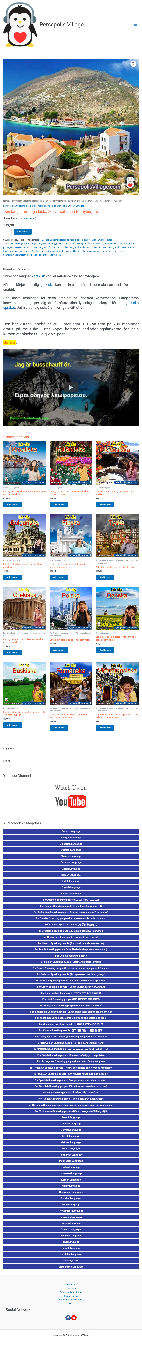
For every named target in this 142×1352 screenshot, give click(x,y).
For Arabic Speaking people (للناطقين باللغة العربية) (71, 902)
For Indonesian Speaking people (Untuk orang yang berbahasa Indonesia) (71, 1014)
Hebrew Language (71, 1144)
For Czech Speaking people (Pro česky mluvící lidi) (71, 939)
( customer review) (26, 218)
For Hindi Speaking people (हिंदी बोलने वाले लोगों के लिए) (71, 1001)
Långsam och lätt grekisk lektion (101, 243)
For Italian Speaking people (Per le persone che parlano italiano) (71, 1020)
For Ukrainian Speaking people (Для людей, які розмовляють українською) (71, 1107)
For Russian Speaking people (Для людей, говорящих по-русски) (71, 1076)
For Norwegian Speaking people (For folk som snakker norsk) (71, 1045)
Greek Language (77, 205)
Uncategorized (71, 1262)
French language (71, 1119)
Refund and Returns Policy (71, 1302)
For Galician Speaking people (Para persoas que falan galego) (71, 976)
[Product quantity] (7, 232)
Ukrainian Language (71, 1256)
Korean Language (71, 1182)
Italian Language (71, 1169)
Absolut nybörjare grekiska (21, 243)
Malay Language (71, 1188)
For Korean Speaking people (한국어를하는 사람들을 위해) (71, 1032)
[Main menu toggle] (135, 24)
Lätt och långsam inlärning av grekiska (103, 247)
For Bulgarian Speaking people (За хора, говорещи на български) (71, 914)
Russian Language (71, 1225)
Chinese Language (71, 858)
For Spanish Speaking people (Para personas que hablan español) (71, 1082)
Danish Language (71, 877)
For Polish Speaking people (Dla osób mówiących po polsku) (71, 1057)
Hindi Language (71, 1150)
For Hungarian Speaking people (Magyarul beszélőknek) (71, 1008)
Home (6, 201)
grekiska (47, 285)
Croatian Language (70, 864)
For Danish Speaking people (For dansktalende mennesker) (71, 945)
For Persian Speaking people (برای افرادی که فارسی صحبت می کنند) (71, 1051)
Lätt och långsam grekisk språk (71, 247)
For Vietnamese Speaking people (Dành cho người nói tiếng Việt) (71, 1113)
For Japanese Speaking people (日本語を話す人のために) (71, 1026)
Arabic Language (71, 833)
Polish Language (71, 1207)
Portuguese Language (71, 1213)
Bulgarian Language (71, 846)
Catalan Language (71, 852)
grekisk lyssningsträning (44, 243)
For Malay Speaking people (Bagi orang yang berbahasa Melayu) (71, 1039)
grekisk (39, 276)
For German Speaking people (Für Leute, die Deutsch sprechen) (71, 983)
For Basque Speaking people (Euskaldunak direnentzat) (71, 908)
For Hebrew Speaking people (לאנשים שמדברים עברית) (71, 995)
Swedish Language (70, 1238)
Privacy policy (71, 1298)
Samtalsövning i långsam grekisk (18, 255)
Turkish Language (71, 1250)
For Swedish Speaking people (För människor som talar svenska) (40, 201)
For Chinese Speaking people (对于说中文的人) (71, 927)
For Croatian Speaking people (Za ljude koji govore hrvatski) (71, 933)
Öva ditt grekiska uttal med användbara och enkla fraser (57, 251)
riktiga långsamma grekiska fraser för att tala (103, 251)
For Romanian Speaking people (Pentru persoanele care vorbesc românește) (71, 1070)
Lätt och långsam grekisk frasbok (41, 247)
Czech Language (71, 871)
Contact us (71, 1290)
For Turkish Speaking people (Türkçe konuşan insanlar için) (71, 1101)
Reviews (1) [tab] (24, 269)
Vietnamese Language (71, 1269)
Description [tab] (9, 269)
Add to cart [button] (15, 505)
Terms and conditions (71, 1294)
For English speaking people (71, 958)
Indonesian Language (71, 1163)
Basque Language (71, 840)
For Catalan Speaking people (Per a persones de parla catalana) (71, 920)
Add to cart (22, 231)
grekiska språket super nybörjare (71, 243)
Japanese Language (71, 1175)
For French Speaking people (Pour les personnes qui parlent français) (71, 970)
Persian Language (71, 1200)
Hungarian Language (71, 1157)
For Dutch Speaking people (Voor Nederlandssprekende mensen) (71, 951)
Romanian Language (71, 1219)
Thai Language (71, 1244)
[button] (133, 64)
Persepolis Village (62, 24)
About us (71, 1287)
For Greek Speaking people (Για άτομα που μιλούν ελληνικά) (71, 989)
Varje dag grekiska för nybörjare (48, 255)
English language (71, 889)
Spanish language (71, 1231)
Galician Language (71, 1126)
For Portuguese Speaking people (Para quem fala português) (71, 1063)
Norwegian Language (71, 1194)
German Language (71, 1132)
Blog (71, 1306)
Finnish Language (71, 896)
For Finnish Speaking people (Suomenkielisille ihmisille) (71, 964)
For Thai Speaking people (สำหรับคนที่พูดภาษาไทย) (71, 1095)
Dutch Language (71, 883)
